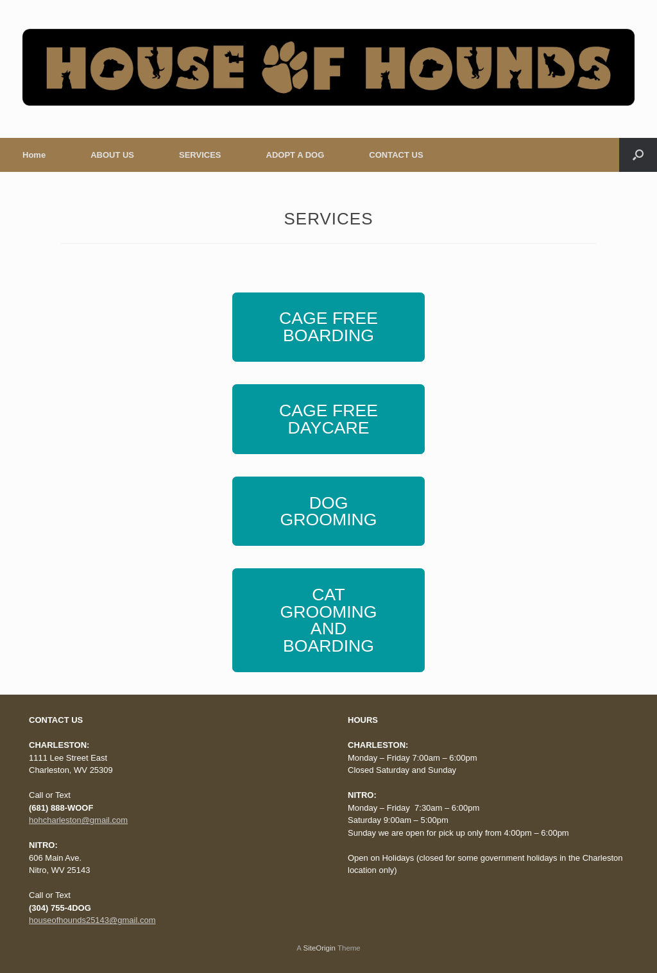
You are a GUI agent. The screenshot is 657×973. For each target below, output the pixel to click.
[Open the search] (638, 155)
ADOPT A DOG (295, 155)
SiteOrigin (319, 948)
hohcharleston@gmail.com (78, 820)
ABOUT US (112, 155)
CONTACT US (396, 155)
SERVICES (200, 155)
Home (34, 155)
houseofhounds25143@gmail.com (92, 920)
